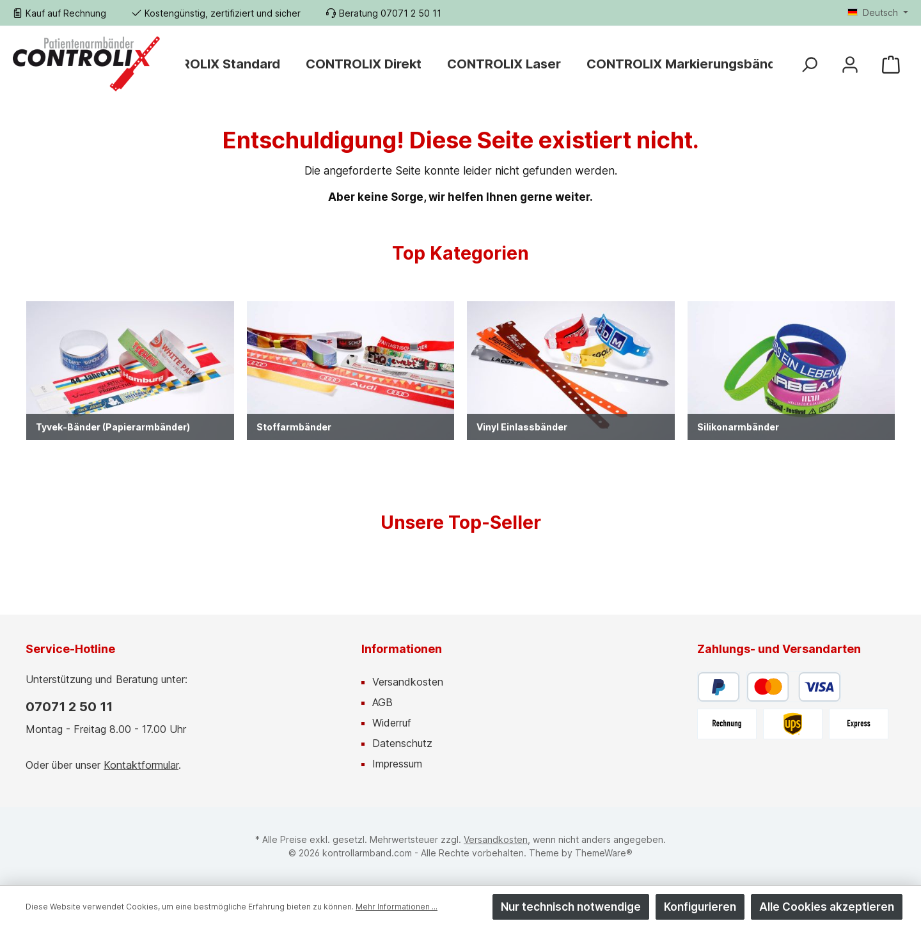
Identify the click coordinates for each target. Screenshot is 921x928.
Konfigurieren (700, 906)
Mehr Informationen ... (396, 906)
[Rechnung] (727, 724)
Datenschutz (402, 743)
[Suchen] (809, 64)
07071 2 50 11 (69, 706)
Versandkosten (407, 681)
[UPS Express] (858, 724)
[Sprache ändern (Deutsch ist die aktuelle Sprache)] (877, 13)
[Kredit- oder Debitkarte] (793, 687)
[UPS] (793, 724)
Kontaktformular (141, 765)
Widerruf (391, 722)
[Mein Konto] (850, 64)
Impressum (397, 763)
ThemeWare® (604, 852)
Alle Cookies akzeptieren (826, 906)
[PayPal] (718, 687)
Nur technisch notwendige (571, 906)
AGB (382, 702)
